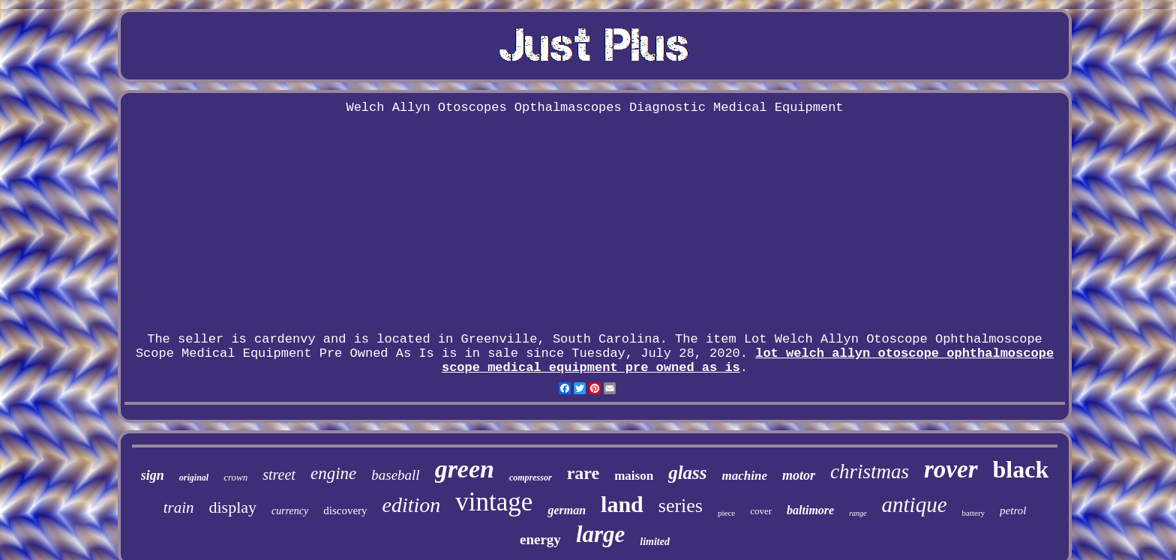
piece (726, 512)
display (232, 507)
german (567, 510)
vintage (493, 502)
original (193, 477)
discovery (345, 511)
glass (687, 473)
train (179, 508)
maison (633, 476)
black (1021, 469)
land (622, 504)
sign (152, 475)
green (464, 469)
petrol (1013, 511)
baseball (395, 475)
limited (655, 541)
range (857, 513)
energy (540, 539)
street (279, 474)
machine (744, 476)
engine (333, 473)
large (600, 534)
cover (761, 511)
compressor (530, 477)
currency (290, 511)
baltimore (810, 510)
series (680, 506)
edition (411, 505)
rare (583, 473)
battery (974, 512)
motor (798, 475)
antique (914, 505)
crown (236, 477)
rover (950, 469)
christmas (869, 471)
